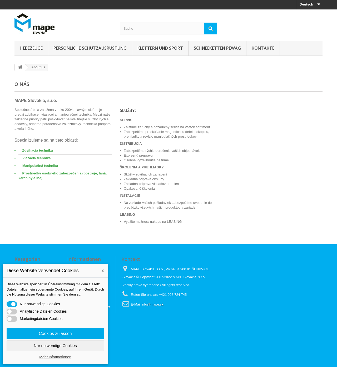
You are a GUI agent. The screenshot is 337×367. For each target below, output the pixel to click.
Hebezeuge (31, 48)
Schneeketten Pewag (217, 48)
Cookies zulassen (55, 333)
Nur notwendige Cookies (55, 345)
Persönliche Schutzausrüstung (90, 48)
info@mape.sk (152, 304)
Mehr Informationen (55, 357)
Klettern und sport (160, 48)
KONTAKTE (263, 48)
